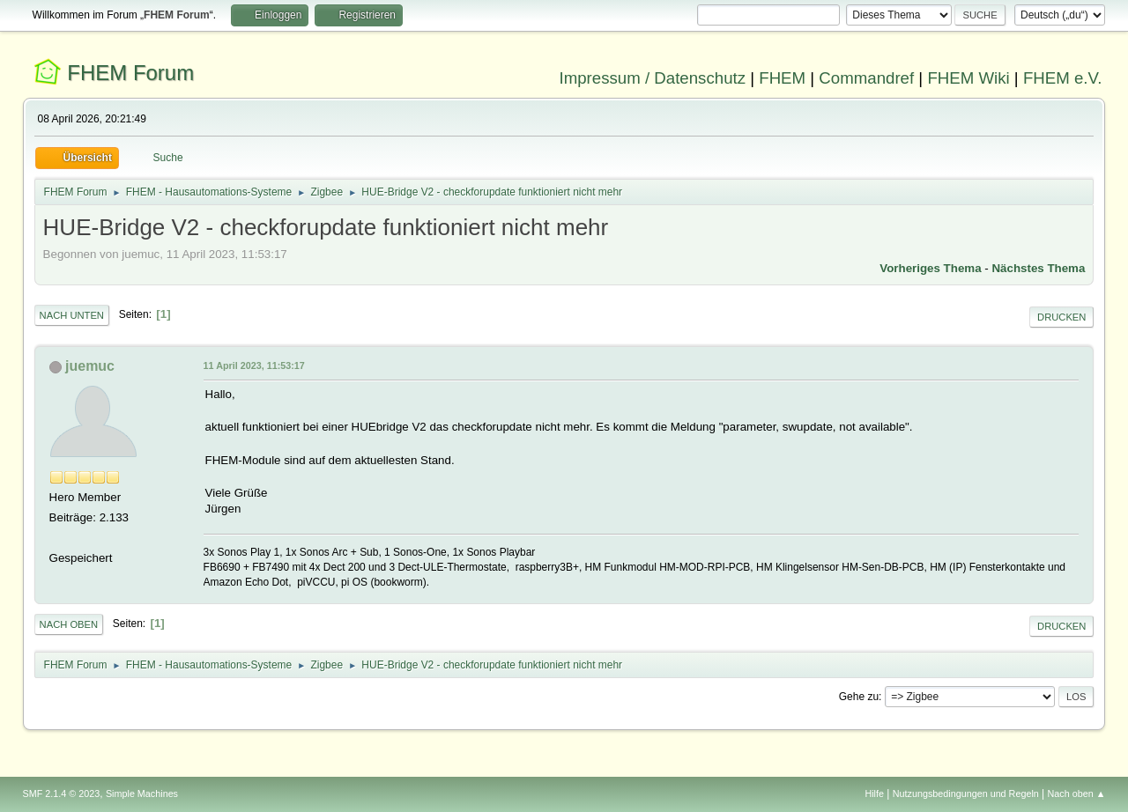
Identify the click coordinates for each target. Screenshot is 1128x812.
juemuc (90, 365)
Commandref (866, 78)
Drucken (1061, 317)
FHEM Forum (130, 73)
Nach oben (69, 624)
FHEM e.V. (1062, 78)
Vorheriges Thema (930, 268)
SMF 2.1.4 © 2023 (61, 793)
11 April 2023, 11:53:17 (254, 365)
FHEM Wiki (968, 78)
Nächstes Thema (1038, 268)
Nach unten (72, 315)
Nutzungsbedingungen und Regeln (966, 793)
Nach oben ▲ (1077, 793)
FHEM (782, 78)
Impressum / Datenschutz (653, 78)
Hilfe (874, 793)
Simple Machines (142, 793)
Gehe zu (859, 696)
